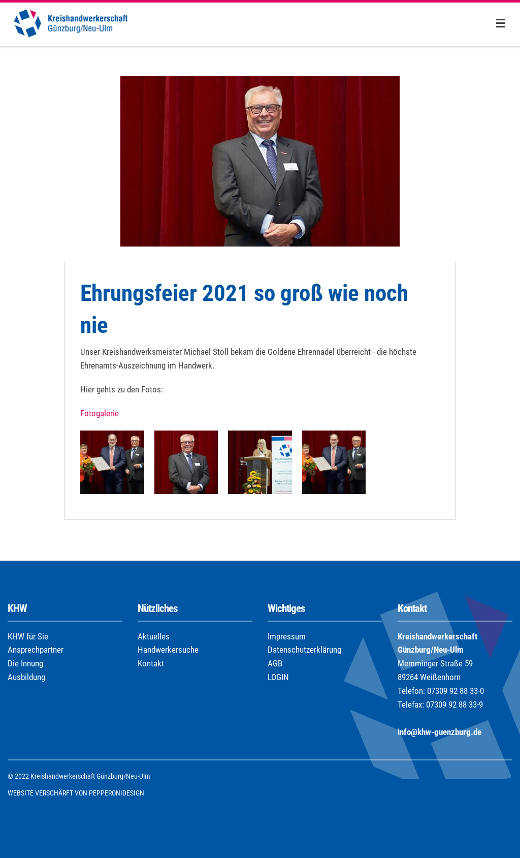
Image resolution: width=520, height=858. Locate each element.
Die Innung (25, 663)
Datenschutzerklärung (304, 650)
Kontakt (151, 663)
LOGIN (278, 677)
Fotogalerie (99, 413)
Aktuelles (154, 636)
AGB (275, 663)
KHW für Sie (28, 636)
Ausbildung (26, 677)
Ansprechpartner (35, 650)
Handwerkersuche (168, 650)
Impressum (287, 636)
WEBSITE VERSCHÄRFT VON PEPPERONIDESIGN (76, 793)
